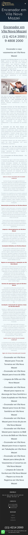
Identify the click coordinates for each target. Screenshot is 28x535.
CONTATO (13, 520)
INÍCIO (13, 515)
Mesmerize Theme (14, 532)
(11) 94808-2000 (13, 506)
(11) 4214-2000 (13, 504)
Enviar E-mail (13, 507)
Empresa (13, 517)
